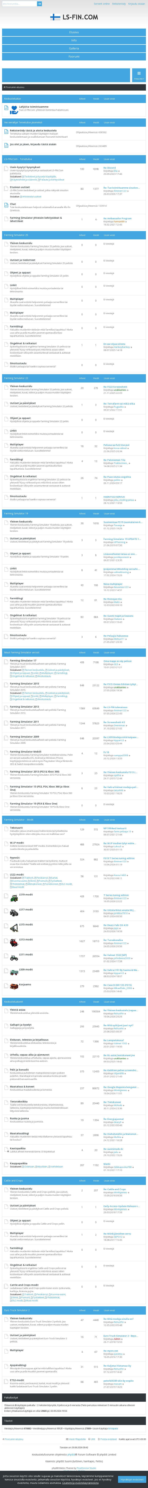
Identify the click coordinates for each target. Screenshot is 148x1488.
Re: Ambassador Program (117, 218)
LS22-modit (17, 874)
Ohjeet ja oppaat (20, 272)
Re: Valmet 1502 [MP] (115, 955)
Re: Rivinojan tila (113, 598)
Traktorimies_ (121, 463)
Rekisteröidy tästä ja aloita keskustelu (33, 130)
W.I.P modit (17, 842)
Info (74, 40)
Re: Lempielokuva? (114, 1040)
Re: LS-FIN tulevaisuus (115, 707)
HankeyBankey (122, 347)
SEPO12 (118, 1236)
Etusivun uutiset (20, 187)
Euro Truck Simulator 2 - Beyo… (121, 1335)
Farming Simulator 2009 (24, 736)
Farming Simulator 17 (23, 660)
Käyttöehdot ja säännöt (23, 179)
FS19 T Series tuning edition (119, 858)
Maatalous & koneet (22, 1086)
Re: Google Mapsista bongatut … (121, 1087)
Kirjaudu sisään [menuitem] (136, 3)
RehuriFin (119, 1013)
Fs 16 (106, 752)
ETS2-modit (17, 1380)
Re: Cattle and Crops (115, 1189)
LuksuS (117, 846)
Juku (116, 1152)
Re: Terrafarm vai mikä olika (119, 403)
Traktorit (27, 877)
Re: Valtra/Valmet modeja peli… (121, 787)
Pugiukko (119, 406)
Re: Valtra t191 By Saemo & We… (121, 970)
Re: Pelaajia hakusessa (116, 635)
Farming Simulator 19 (16, 513)
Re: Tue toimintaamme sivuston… (122, 187)
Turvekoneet (50, 883)
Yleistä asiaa (17, 1009)
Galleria (74, 48)
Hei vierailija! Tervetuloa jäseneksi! (23, 122)
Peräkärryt (41, 877)
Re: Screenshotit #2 (114, 722)
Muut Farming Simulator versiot (21, 652)
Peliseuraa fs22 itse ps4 (116, 445)
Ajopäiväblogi (18, 1365)
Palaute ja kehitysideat (51, 179)
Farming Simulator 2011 (24, 721)
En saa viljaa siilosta (114, 343)
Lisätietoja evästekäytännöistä (80, 1483)
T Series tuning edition (116, 895)
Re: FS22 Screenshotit (115, 386)
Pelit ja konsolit (19, 1069)
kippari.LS (119, 740)
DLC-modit (65, 883)
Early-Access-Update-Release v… (122, 1206)
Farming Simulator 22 (16, 378)
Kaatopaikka (17, 1148)
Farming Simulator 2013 (24, 706)
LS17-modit (26, 909)
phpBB (71, 1454)
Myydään (41, 1166)
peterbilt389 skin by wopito (119, 1380)
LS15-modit (26, 924)
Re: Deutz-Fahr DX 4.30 (116, 925)
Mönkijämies (120, 1090)
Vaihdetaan (55, 1166)
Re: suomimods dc (113, 1148)
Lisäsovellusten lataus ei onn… (120, 554)
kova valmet (120, 448)
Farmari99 (119, 221)
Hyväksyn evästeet (132, 1479)
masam (118, 1383)
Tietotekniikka (19, 1101)
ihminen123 (120, 190)
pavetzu (118, 1353)
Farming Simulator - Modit (18, 819)
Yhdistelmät (17, 883)
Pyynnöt (15, 857)
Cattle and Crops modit (24, 1285)
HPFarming (119, 542)
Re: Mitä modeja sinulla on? (119, 1318)
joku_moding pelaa (124, 499)
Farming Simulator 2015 (24, 683)
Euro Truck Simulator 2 (17, 1310)
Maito (117, 602)
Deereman (119, 725)
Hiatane (118, 618)
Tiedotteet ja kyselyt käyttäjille (39, 176)
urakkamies (120, 389)
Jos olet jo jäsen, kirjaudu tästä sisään (33, 144)
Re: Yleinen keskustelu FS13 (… (120, 772)
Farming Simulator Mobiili (25, 751)
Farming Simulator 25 (16, 235)
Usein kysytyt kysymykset (25, 167)
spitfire (117, 775)
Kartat (53, 877)
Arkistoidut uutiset (30, 196)
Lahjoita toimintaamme (33, 106)
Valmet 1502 (120, 1043)
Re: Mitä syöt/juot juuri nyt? (118, 1025)
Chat (13, 204)
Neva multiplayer (113, 583)
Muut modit (17, 887)
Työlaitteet (55, 880)
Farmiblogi (16, 326)
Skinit (32, 880)
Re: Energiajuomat (114, 1119)
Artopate (113, 1428)
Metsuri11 (119, 638)
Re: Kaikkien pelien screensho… (121, 1070)
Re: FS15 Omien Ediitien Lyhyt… (121, 684)
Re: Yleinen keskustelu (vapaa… (121, 1010)
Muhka (117, 1137)
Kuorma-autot (18, 880)
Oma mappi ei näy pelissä (117, 661)
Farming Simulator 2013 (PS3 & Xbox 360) (34, 771)
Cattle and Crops (13, 1180)
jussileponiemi (121, 557)
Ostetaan (28, 1166)
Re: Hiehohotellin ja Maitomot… (121, 1134)
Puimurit (42, 880)
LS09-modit (26, 969)
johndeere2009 (122, 958)
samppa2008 (121, 755)
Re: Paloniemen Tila (114, 460)
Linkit (13, 285)
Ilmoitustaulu (18, 363)
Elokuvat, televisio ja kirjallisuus (29, 1039)
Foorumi (74, 56)
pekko (117, 479)
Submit (39, 4)
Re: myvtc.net (111, 1350)
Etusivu (74, 32)
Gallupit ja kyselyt (21, 1024)
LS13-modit (26, 939)
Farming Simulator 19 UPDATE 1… (122, 539)
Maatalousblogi (19, 1133)
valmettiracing (121, 572)
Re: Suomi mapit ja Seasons (118, 615)
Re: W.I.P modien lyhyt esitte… (120, 843)
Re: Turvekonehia (113, 940)
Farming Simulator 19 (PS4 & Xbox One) (33, 803)
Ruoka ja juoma (19, 1118)
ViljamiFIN (119, 1073)
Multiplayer (17, 298)
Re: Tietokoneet (112, 1102)
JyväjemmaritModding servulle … (122, 569)
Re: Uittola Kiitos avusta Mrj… (119, 910)
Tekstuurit (16, 827)
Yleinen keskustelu (21, 243)
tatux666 (118, 790)
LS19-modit (26, 894)
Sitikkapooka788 (123, 1167)
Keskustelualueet (13, 1001)
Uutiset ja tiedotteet (22, 260)
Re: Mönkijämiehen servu (117, 1233)
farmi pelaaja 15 (122, 831)
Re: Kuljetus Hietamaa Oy (117, 1365)
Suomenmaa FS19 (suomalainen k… (123, 522)
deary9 (117, 1122)
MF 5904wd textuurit (115, 828)
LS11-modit (26, 954)
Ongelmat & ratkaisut (23, 343)
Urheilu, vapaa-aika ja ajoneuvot (29, 1054)
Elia (116, 170)
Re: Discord (110, 167)
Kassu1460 (120, 875)
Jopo (116, 928)
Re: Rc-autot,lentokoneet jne (119, 1055)
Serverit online (102, 3)
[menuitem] (107, 1439)
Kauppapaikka (18, 1163)
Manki (107, 1163)
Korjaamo (25, 984)
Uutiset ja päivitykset (23, 403)
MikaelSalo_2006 (123, 988)
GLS (116, 664)
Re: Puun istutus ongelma (117, 476)
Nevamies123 (121, 587)
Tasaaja (118, 525)
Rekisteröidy (119, 3)
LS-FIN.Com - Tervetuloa (18, 159)
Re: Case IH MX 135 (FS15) (118, 985)
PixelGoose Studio (86, 1468)
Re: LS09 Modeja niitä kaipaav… (121, 737)
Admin (117, 1338)
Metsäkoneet (33, 883)
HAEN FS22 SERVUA (114, 496)
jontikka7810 (121, 913)
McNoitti (118, 1105)
